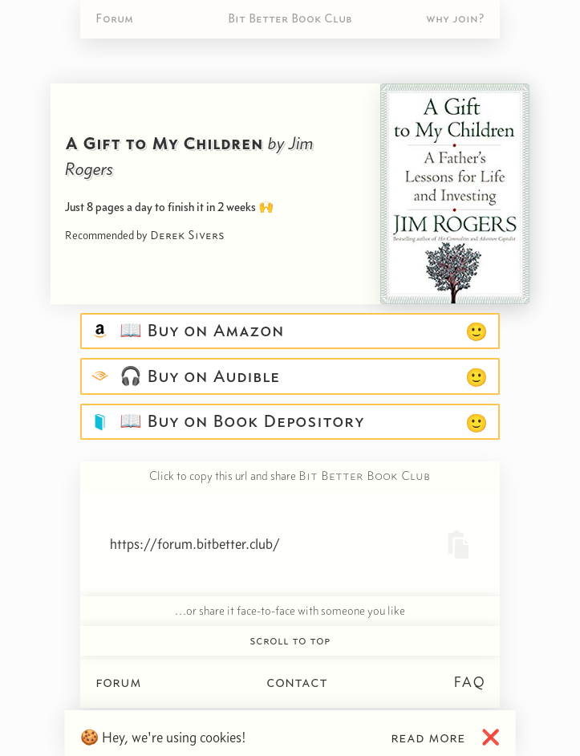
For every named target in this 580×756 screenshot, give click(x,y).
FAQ (469, 682)
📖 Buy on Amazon (198, 330)
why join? (455, 18)
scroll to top (290, 640)
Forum (114, 18)
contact (296, 682)
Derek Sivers (187, 235)
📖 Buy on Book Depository (239, 421)
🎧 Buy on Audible (196, 376)
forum (118, 682)
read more (428, 737)
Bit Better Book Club (290, 18)
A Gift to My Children (164, 143)
